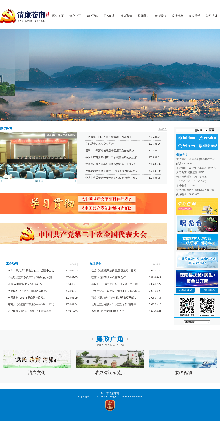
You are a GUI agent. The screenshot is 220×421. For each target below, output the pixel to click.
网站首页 (58, 15)
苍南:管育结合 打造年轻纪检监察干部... (113, 297)
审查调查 (160, 15)
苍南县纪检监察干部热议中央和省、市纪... (32, 304)
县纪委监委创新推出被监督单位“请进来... (114, 304)
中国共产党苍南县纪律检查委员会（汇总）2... (111, 164)
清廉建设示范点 (110, 372)
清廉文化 (36, 372)
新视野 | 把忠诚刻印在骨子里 (107, 311)
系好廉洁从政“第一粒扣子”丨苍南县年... (30, 311)
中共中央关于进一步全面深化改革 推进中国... (111, 177)
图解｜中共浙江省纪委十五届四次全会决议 (109, 150)
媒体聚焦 (126, 15)
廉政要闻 (92, 15)
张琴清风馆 (208, 290)
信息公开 (75, 15)
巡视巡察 (177, 15)
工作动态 (109, 15)
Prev (94, 120)
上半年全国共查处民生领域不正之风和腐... (115, 291)
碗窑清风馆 (185, 290)
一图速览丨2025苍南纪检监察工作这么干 (108, 137)
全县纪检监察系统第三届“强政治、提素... (31, 277)
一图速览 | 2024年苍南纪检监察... (26, 297)
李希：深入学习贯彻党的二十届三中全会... (32, 270)
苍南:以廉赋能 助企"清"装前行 (25, 284)
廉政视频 (183, 372)
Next (125, 120)
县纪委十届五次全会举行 (99, 143)
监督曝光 (143, 15)
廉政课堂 (194, 15)
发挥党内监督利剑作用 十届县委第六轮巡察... (111, 171)
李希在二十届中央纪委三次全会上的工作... (115, 284)
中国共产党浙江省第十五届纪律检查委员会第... (112, 157)
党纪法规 (211, 15)
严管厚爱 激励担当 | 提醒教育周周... (28, 291)
